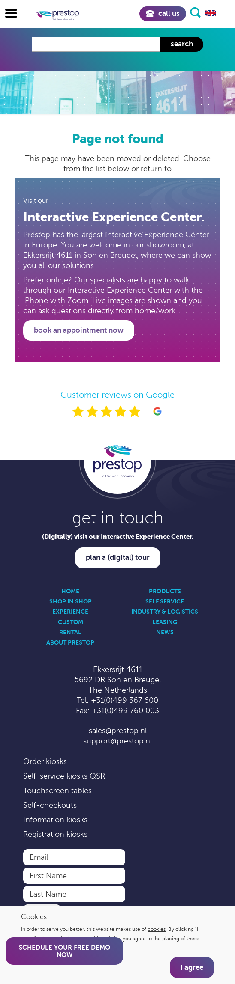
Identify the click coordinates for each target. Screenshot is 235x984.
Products (165, 591)
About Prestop (70, 642)
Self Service (164, 601)
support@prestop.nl (117, 741)
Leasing (165, 621)
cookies (157, 929)
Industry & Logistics (164, 611)
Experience (70, 611)
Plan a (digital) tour (118, 557)
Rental (70, 632)
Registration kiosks (55, 834)
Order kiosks (45, 761)
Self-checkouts (50, 805)
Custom (70, 621)
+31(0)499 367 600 (124, 700)
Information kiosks (55, 819)
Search (182, 44)
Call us (163, 13)
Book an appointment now (79, 330)
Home (70, 591)
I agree (192, 967)
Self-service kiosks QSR (64, 776)
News (165, 632)
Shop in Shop (70, 601)
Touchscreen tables (57, 790)
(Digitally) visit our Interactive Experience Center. (117, 536)
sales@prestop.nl (118, 730)
